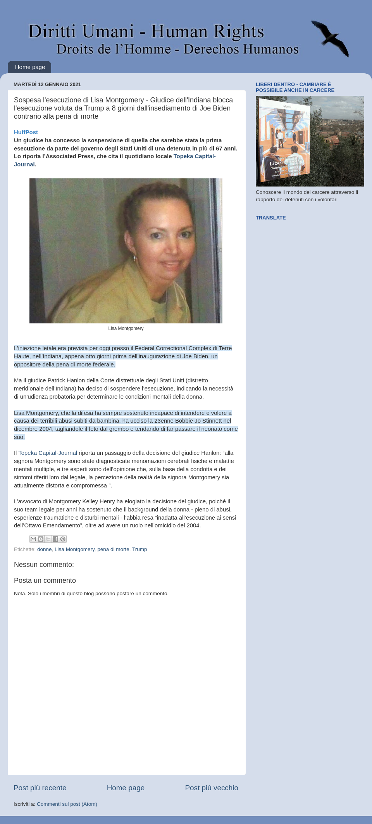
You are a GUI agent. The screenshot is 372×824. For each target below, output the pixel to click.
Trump (139, 549)
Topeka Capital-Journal (48, 453)
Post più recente (40, 788)
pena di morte (113, 549)
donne (44, 549)
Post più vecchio (211, 788)
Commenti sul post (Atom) (67, 804)
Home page (30, 67)
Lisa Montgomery (75, 549)
